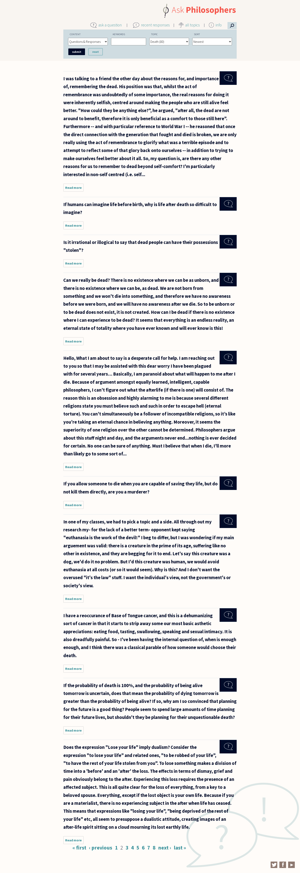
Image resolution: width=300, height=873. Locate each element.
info (219, 24)
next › (164, 847)
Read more (74, 188)
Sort (197, 34)
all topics (192, 24)
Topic (154, 34)
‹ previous (100, 847)
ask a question (110, 24)
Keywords (119, 34)
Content (75, 34)
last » (180, 847)
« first (79, 847)
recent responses (155, 24)
